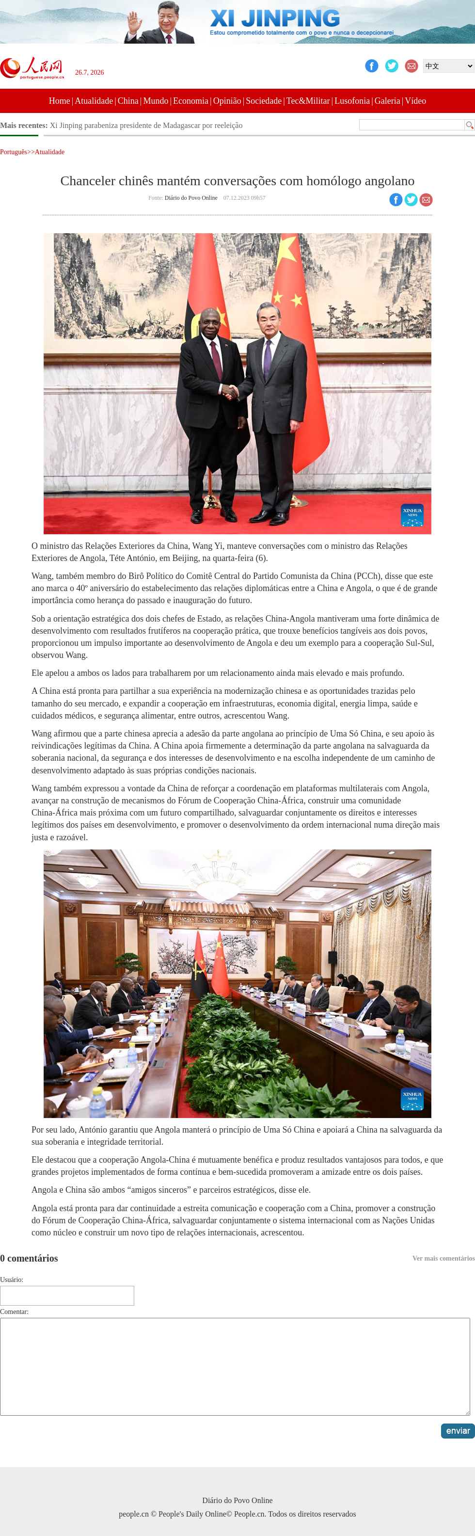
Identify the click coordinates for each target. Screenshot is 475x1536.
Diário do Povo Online (191, 197)
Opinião (227, 101)
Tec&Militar (308, 101)
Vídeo (415, 101)
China (128, 101)
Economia (190, 101)
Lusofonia (352, 101)
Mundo (155, 101)
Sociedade (264, 101)
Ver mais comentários (443, 1258)
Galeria (387, 101)
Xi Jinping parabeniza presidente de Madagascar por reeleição (146, 125)
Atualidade (94, 101)
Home (59, 101)
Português (13, 152)
